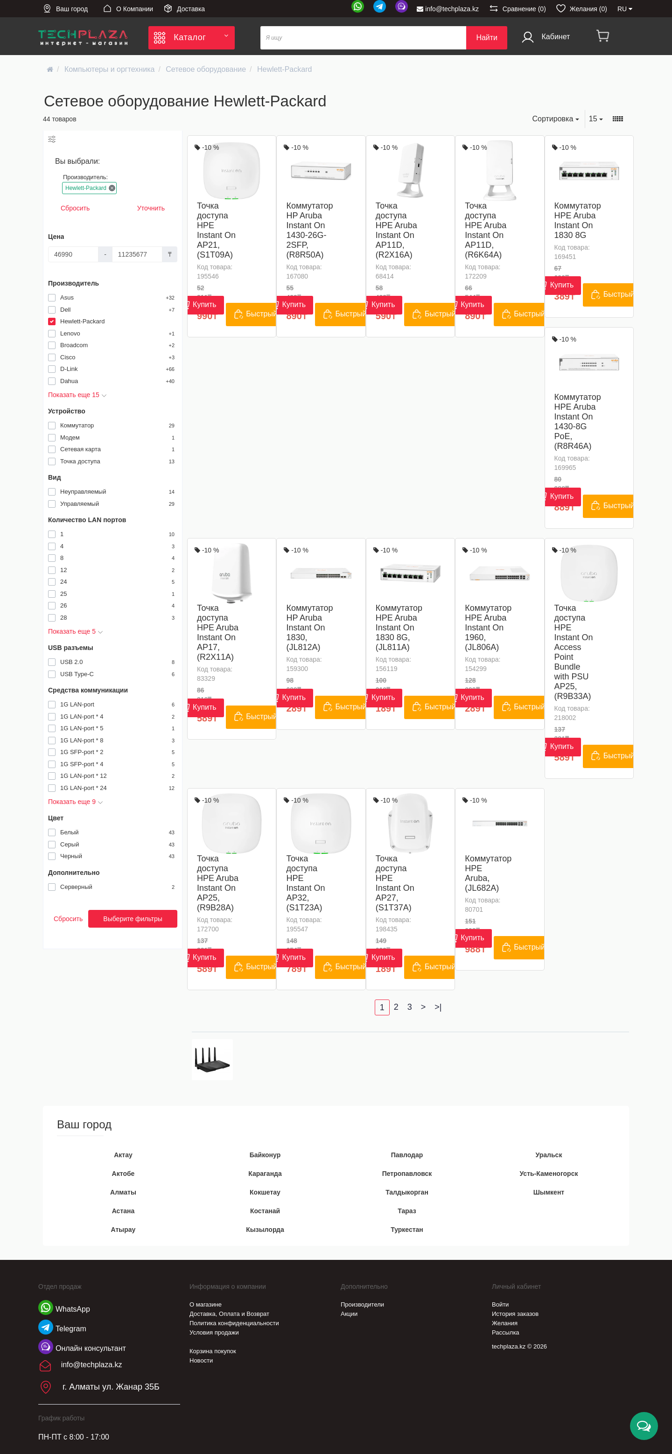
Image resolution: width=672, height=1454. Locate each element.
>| (437, 1007)
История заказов (515, 1313)
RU (624, 9)
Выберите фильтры (132, 919)
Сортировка (555, 119)
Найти (486, 38)
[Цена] (73, 254)
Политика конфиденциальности (234, 1323)
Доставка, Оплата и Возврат (229, 1313)
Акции (349, 1313)
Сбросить (75, 208)
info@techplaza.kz (448, 9)
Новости (201, 1360)
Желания (505, 1323)
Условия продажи (214, 1332)
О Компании (128, 8)
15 (596, 119)
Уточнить (151, 208)
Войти (500, 1304)
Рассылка (505, 1332)
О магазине (205, 1304)
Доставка (184, 8)
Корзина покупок (212, 1351)
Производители (362, 1304)
